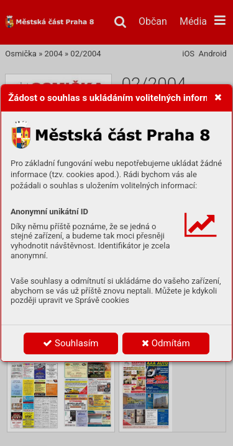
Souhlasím (70, 343)
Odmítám (166, 343)
